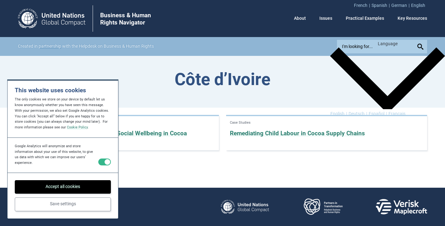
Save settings (63, 204)
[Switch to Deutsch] (358, 114)
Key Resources (412, 18)
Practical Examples (365, 18)
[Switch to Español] (378, 114)
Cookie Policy (77, 127)
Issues (325, 18)
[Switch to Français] (396, 114)
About (300, 18)
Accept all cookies (63, 186)
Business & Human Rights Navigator (125, 19)
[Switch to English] (338, 114)
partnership (50, 46)
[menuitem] (363, 5)
